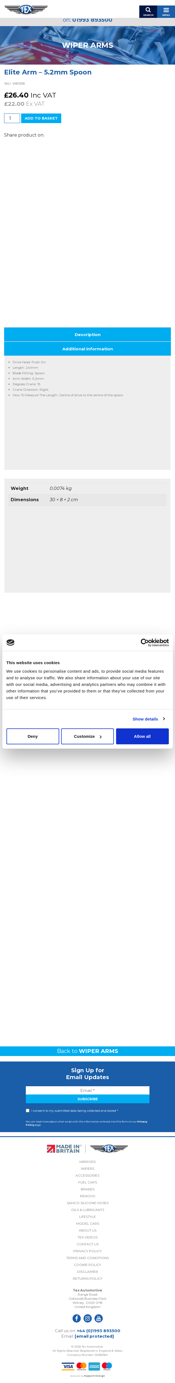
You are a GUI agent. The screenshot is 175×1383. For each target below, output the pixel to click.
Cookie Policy (87, 1265)
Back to (87, 1051)
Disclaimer (87, 1272)
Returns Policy (87, 1278)
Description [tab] (88, 334)
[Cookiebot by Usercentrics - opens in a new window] (145, 642)
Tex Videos (87, 1237)
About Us (87, 1230)
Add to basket (41, 118)
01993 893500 (92, 19)
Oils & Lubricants (87, 1210)
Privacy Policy (87, 1251)
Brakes (88, 1189)
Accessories (87, 1175)
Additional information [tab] (87, 348)
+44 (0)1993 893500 (98, 1330)
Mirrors (87, 1162)
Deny (33, 736)
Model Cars (87, 1223)
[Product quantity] (12, 118)
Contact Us (88, 1244)
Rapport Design (94, 1375)
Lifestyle (87, 1217)
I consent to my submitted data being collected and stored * (74, 1111)
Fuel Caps (87, 1182)
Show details (145, 718)
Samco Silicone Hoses (88, 1203)
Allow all (142, 736)
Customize (87, 736)
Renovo (87, 1196)
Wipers (87, 1168)
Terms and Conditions (87, 1258)
